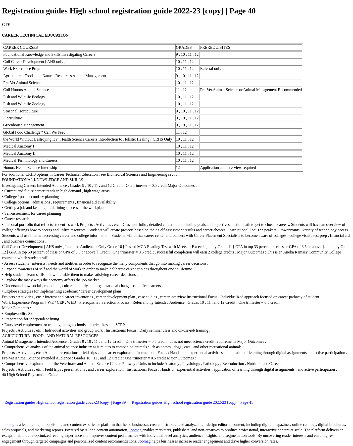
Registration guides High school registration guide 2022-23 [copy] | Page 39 (65, 402)
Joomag (8, 424)
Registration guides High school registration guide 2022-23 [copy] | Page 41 (192, 402)
